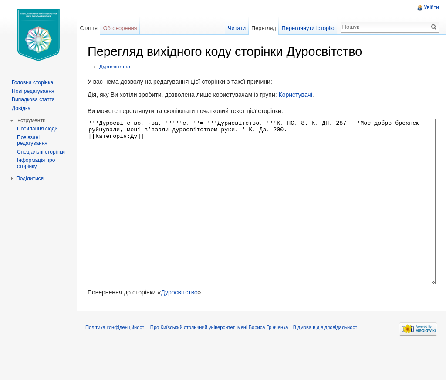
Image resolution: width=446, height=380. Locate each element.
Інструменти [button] (31, 120)
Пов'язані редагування (32, 140)
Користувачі (295, 94)
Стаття (88, 28)
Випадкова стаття (33, 99)
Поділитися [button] (30, 178)
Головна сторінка (32, 82)
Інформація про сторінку (36, 163)
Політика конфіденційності (115, 360)
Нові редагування (33, 91)
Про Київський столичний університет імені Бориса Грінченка (219, 360)
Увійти (431, 7)
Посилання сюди (37, 129)
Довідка (21, 108)
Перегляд (263, 28)
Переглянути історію (308, 28)
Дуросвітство (114, 66)
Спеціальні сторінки (41, 152)
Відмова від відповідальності (325, 360)
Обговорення (120, 28)
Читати (237, 28)
